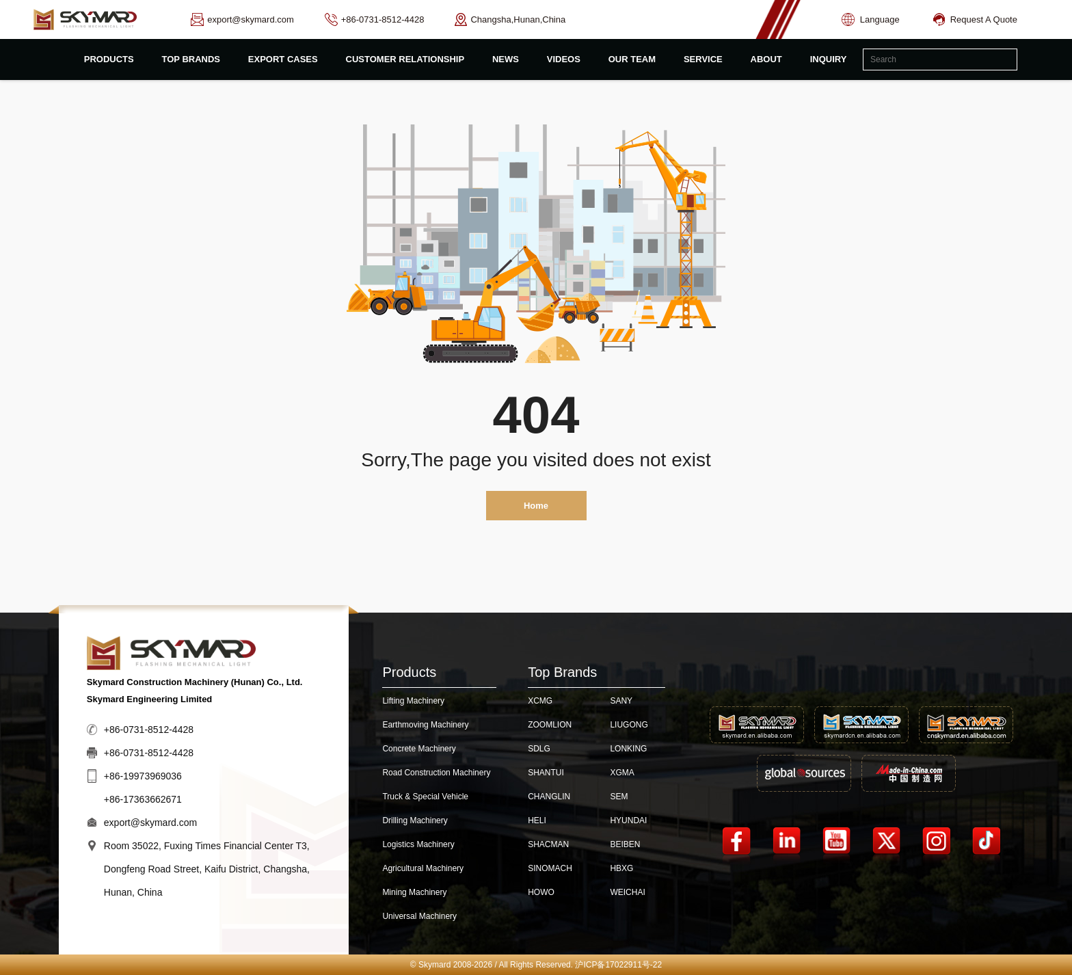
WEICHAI (627, 892)
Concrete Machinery (418, 748)
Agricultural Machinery (423, 868)
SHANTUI (546, 772)
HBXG (621, 868)
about (766, 59)
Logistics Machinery (418, 844)
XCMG (540, 701)
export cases (283, 59)
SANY (621, 701)
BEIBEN (625, 844)
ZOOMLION (550, 725)
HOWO (541, 892)
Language (871, 20)
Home (536, 505)
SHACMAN (548, 844)
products (109, 59)
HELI (537, 820)
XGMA (622, 772)
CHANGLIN (549, 796)
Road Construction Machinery (436, 772)
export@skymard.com (150, 822)
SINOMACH (550, 868)
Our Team (632, 59)
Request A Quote (975, 19)
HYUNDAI (628, 820)
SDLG (539, 748)
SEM (619, 796)
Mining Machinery (414, 892)
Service (703, 59)
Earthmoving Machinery (425, 725)
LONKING (628, 748)
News (505, 59)
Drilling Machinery (414, 820)
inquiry (828, 59)
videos (563, 59)
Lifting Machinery (413, 701)
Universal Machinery (419, 916)
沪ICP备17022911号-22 (618, 965)
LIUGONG (628, 725)
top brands (191, 59)
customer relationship (405, 59)
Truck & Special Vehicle (425, 796)
